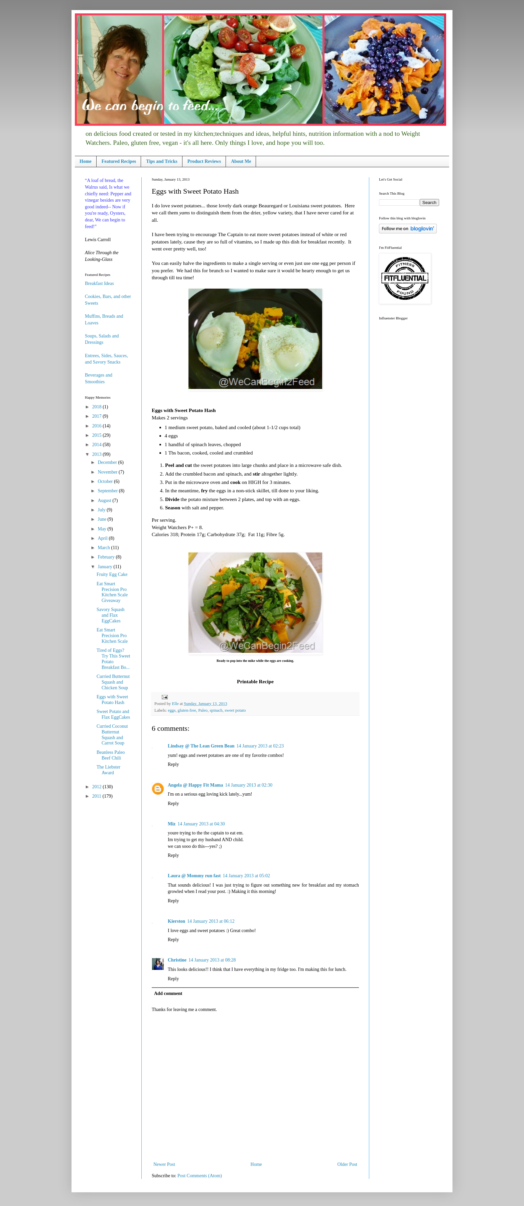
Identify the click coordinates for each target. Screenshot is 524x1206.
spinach (216, 710)
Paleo (203, 710)
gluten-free (187, 710)
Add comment (168, 993)
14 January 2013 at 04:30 (201, 823)
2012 (97, 786)
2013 (97, 454)
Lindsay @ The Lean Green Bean (201, 745)
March (104, 547)
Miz (171, 823)
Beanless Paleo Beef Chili (111, 755)
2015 (97, 435)
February (107, 557)
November (108, 472)
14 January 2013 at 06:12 (211, 921)
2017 (97, 416)
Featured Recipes (119, 161)
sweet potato (235, 710)
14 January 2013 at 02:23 (260, 745)
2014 (97, 444)
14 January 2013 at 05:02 (246, 875)
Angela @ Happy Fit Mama (195, 785)
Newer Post (164, 1164)
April (103, 538)
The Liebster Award (108, 770)
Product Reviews (204, 161)
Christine (177, 960)
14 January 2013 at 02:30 (248, 785)
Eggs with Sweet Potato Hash (112, 699)
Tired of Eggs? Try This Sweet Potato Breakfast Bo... (113, 659)
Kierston (176, 921)
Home (86, 161)
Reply (173, 764)
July (102, 509)
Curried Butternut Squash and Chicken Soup (113, 682)
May (102, 528)
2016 (97, 425)
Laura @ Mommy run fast (194, 875)
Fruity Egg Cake (112, 574)
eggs (171, 710)
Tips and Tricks (161, 161)
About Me (241, 161)
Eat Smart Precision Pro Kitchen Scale (112, 635)
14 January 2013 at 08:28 (212, 960)
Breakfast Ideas (99, 283)
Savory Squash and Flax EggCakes (111, 615)
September (108, 490)
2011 (97, 796)
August (105, 500)
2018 (97, 406)
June (102, 519)
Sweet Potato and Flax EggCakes (113, 714)
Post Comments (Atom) (199, 1175)
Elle (175, 703)
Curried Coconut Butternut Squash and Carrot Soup (112, 734)
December (108, 462)
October (106, 481)
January (105, 566)
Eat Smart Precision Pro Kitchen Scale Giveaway (112, 592)
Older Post (348, 1164)
